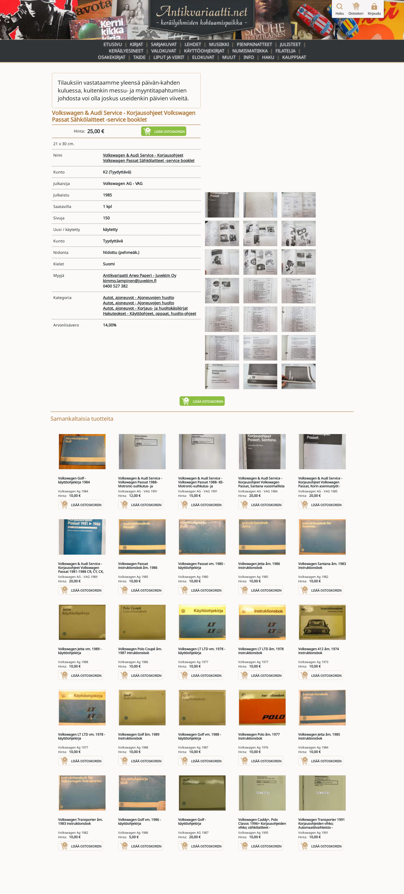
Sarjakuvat (164, 44)
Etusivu (113, 44)
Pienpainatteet (254, 44)
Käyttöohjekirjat (204, 51)
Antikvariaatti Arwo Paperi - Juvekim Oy (139, 275)
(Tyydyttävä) (120, 172)
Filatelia (285, 51)
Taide (139, 57)
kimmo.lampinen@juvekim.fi (129, 280)
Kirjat (136, 44)
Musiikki (219, 44)
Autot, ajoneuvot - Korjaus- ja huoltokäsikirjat (145, 308)
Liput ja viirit (168, 57)
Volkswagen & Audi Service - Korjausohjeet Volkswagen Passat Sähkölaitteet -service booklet (148, 157)
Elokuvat (203, 57)
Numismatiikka (250, 51)
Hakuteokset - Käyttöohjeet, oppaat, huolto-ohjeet (149, 313)
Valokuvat (163, 51)
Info (249, 57)
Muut (229, 57)
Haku (268, 57)
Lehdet (193, 44)
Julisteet (290, 44)
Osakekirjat (111, 57)
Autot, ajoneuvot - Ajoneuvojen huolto (138, 297)
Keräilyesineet (126, 51)
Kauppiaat (294, 57)
